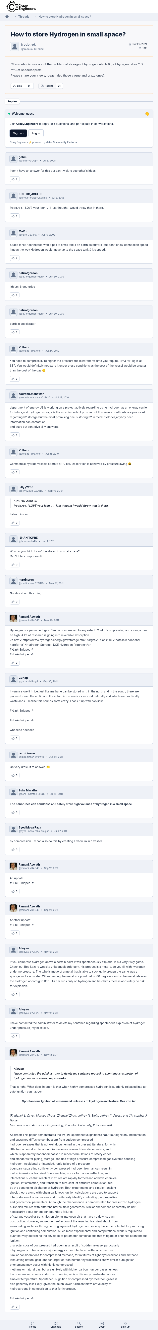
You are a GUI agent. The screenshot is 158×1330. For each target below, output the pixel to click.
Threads (23, 16)
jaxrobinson (27, 753)
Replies (47, 86)
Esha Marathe (28, 790)
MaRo (23, 231)
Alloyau (24, 948)
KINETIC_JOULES (30, 194)
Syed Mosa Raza (30, 827)
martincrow (26, 579)
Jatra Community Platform (61, 142)
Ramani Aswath (29, 616)
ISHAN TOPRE (28, 537)
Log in (36, 133)
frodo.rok (28, 44)
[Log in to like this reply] (14, 179)
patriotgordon (28, 273)
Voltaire (24, 347)
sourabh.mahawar (31, 394)
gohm (23, 157)
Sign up (18, 133)
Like (17, 86)
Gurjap (23, 677)
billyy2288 (26, 487)
